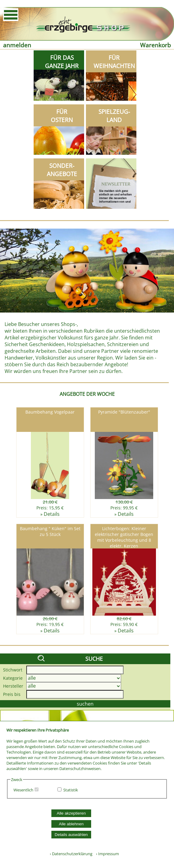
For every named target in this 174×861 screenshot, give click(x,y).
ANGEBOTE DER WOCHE (87, 394)
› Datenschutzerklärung (71, 853)
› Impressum (106, 853)
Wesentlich (23, 790)
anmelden (17, 45)
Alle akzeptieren (71, 813)
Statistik (70, 790)
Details (52, 514)
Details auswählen (71, 834)
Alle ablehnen (71, 824)
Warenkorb (155, 45)
